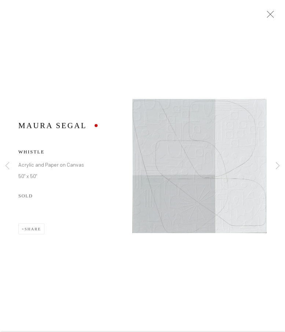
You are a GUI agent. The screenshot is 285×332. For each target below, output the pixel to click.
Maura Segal (52, 126)
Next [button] (277, 166)
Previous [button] (7, 166)
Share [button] (33, 230)
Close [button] (268, 16)
